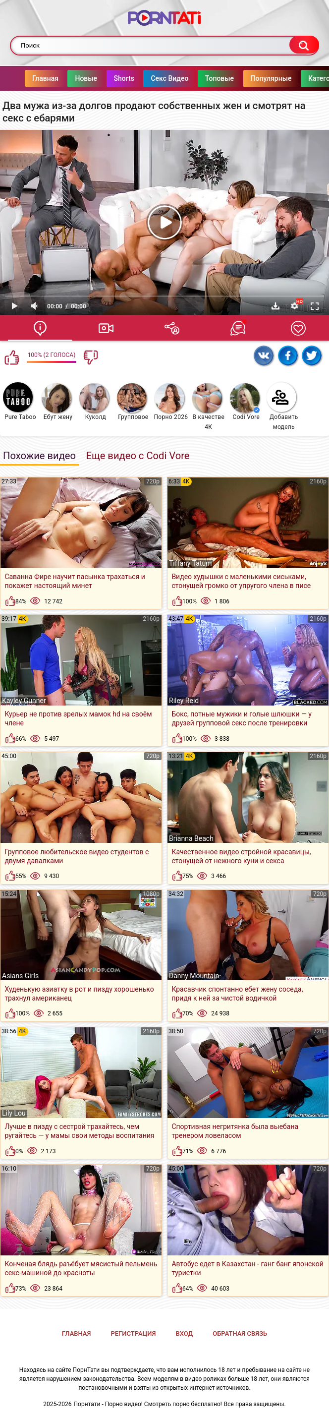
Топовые (199, 78)
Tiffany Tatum (190, 563)
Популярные (251, 78)
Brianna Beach (191, 838)
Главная (25, 78)
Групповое (133, 401)
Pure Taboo (19, 401)
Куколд (94, 401)
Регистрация (133, 1333)
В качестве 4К (208, 406)
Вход (184, 1333)
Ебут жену (57, 401)
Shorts (104, 78)
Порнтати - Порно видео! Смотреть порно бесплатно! (148, 1404)
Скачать (275, 305)
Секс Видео (149, 78)
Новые (66, 78)
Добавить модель (282, 406)
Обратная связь (240, 1333)
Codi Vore (245, 401)
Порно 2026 (171, 401)
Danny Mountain (194, 976)
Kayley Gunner (24, 701)
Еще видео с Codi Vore (137, 456)
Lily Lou (14, 1113)
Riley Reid (184, 701)
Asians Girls (20, 976)
